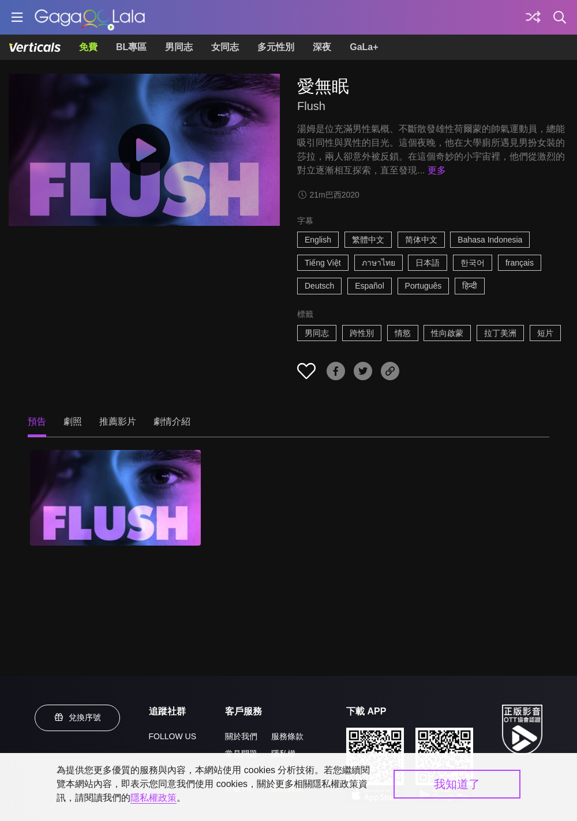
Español (369, 285)
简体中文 (421, 239)
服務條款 (287, 736)
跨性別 (362, 333)
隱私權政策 (153, 798)
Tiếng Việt (323, 262)
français (519, 262)
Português (423, 285)
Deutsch (319, 285)
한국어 (472, 262)
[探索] (533, 17)
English (318, 239)
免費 (88, 47)
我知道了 (457, 784)
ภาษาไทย (378, 262)
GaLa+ (364, 47)
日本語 (427, 262)
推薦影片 (117, 421)
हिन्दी (469, 285)
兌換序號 (77, 717)
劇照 (72, 421)
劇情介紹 (171, 421)
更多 (437, 170)
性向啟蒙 (447, 333)
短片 (545, 333)
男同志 (179, 47)
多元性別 (275, 47)
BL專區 (131, 47)
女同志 (225, 47)
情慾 (403, 333)
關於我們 (241, 736)
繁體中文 (368, 239)
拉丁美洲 (500, 333)
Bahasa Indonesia (490, 239)
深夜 (322, 47)
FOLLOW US (172, 736)
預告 (37, 421)
